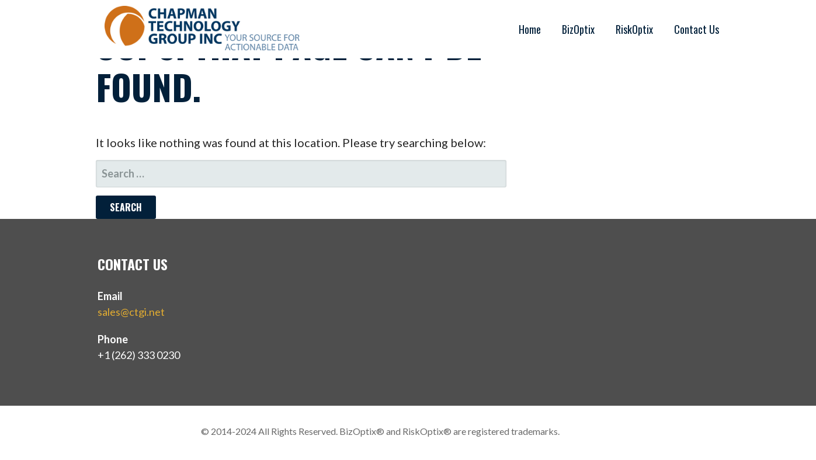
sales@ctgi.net (131, 311)
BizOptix (578, 29)
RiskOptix (634, 29)
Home (530, 29)
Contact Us (696, 29)
